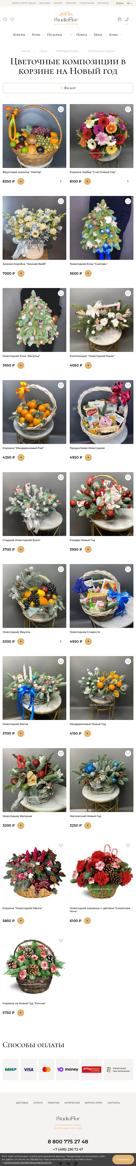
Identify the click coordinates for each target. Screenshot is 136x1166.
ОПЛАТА (38, 1102)
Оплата (58, 3)
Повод (81, 34)
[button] (5, 18)
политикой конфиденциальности (28, 1162)
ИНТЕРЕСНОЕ (72, 1102)
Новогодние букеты (67, 50)
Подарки (54, 34)
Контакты (103, 3)
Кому (113, 34)
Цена (98, 34)
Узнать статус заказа (24, 3)
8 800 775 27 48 (68, 1142)
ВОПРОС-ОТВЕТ (94, 1102)
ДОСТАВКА (22, 1102)
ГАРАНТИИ (53, 1102)
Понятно (123, 1159)
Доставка (44, 3)
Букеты (19, 34)
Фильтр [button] (68, 88)
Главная (25, 50)
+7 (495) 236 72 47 (68, 1149)
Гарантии (71, 3)
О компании (87, 3)
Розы (36, 34)
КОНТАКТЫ (114, 1102)
